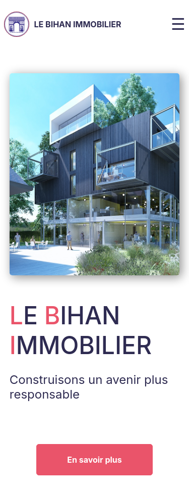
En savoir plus (94, 460)
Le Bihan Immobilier (62, 24)
